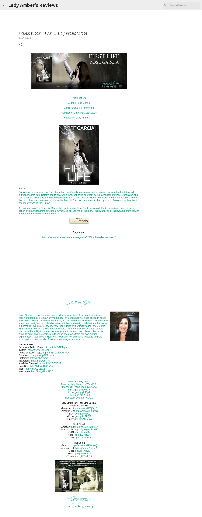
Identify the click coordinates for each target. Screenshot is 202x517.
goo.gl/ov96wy (82, 413)
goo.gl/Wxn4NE (83, 453)
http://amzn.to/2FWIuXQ (84, 445)
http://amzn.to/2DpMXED (84, 427)
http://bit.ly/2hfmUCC (42, 371)
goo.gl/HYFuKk (83, 395)
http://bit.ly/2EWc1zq (38, 350)
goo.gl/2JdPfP (83, 437)
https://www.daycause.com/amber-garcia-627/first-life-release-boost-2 (79, 237)
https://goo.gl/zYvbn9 (86, 448)
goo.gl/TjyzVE (82, 451)
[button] (20, 45)
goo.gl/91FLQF (83, 416)
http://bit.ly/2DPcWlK (43, 355)
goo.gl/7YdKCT (83, 435)
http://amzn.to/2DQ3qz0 (84, 408)
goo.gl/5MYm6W (83, 419)
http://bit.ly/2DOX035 (50, 363)
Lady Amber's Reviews (33, 5)
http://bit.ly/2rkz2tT (40, 358)
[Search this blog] (184, 5)
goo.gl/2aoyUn (82, 389)
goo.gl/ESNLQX (83, 456)
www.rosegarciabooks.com (71, 339)
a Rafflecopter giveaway (79, 506)
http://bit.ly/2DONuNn (41, 366)
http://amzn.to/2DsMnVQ (56, 352)
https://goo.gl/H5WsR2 (86, 429)
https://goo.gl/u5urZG (87, 411)
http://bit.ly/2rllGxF (40, 360)
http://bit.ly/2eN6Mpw (56, 347)
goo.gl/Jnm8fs (82, 432)
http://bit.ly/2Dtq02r (35, 368)
